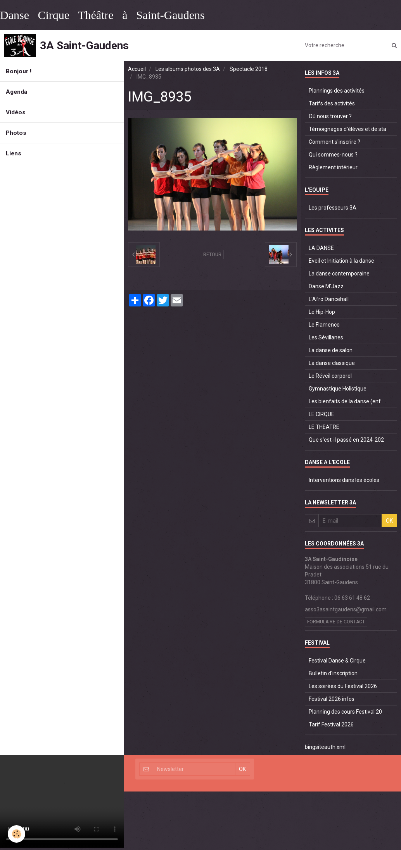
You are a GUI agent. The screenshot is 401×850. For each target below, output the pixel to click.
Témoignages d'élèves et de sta (347, 129)
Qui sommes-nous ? (333, 154)
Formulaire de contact (336, 622)
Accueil (137, 69)
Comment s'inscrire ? (334, 142)
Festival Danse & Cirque (337, 660)
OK (389, 521)
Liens (13, 153)
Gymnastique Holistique (337, 388)
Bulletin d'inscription (333, 673)
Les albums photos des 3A (188, 69)
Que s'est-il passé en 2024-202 (346, 440)
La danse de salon (331, 350)
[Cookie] (16, 834)
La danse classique (332, 363)
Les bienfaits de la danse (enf (345, 401)
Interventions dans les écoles (344, 480)
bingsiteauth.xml (325, 747)
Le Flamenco (324, 325)
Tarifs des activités (332, 103)
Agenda (16, 91)
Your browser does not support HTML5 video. (62, 801)
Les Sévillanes (326, 337)
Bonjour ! (18, 71)
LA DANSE (321, 248)
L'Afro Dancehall (329, 299)
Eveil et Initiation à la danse (341, 261)
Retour (212, 254)
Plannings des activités (337, 91)
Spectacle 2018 (249, 69)
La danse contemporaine (339, 273)
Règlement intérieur (333, 167)
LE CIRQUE (321, 414)
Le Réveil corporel (330, 376)
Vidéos (16, 112)
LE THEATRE (324, 427)
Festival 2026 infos (331, 699)
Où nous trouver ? (330, 116)
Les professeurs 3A (332, 208)
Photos (16, 132)
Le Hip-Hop (322, 312)
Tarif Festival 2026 (331, 724)
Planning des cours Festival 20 (345, 712)
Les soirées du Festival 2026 (343, 686)
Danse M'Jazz (326, 286)
